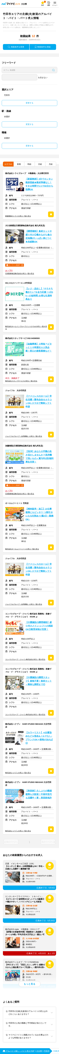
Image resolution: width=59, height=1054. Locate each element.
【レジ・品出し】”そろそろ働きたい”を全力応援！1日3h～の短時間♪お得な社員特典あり (39, 293)
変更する (29, 103)
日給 (40, 164)
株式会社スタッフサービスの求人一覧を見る (21, 381)
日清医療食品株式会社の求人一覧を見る (19, 273)
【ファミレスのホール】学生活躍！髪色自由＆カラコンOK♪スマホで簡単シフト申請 (38, 401)
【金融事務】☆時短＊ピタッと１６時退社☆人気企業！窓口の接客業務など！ (38, 347)
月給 (51, 164)
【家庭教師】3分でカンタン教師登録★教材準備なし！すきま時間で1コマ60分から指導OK (39, 184)
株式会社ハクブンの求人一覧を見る (18, 773)
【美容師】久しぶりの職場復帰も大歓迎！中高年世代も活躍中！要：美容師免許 (38, 794)
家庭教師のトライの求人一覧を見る (18, 216)
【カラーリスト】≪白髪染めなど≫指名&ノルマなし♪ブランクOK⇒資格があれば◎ (39, 737)
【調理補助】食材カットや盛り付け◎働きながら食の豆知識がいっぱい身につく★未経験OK (38, 236)
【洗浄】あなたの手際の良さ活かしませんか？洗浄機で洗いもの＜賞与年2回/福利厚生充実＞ (39, 456)
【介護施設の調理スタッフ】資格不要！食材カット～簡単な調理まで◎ (38, 681)
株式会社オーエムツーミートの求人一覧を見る (22, 549)
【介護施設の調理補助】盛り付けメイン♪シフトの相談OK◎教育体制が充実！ (39, 625)
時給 (29, 164)
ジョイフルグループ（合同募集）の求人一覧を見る (23, 436)
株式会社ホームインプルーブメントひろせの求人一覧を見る (26, 328)
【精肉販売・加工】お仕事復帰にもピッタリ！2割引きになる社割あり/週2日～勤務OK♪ (39, 514)
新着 (19, 164)
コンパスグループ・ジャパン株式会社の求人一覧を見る (25, 659)
